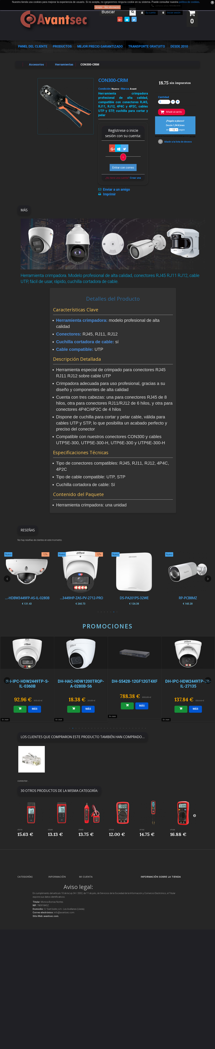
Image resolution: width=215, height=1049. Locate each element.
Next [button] (208, 578)
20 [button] (129, 728)
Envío (53, 922)
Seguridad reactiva (29, 931)
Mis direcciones (89, 900)
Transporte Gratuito (146, 46)
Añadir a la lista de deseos (178, 141)
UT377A (20, 830)
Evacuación (26, 1000)
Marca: (125, 88)
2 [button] (113, 612)
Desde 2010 (179, 46)
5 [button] (104, 612)
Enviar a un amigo (116, 189)
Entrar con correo (123, 167)
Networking (26, 904)
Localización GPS (28, 910)
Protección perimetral (30, 937)
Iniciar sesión (173, 12)
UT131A (111, 830)
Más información (112, 7)
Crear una (135, 177)
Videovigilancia (27, 889)
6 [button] (101, 612)
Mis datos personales (92, 905)
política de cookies (189, 2)
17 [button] (120, 728)
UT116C (142, 830)
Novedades (56, 889)
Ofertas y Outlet (28, 974)
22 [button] (136, 728)
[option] (188, 579)
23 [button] (139, 728)
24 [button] (142, 728)
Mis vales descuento (91, 894)
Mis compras (88, 883)
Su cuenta (151, 12)
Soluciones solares (29, 942)
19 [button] (126, 728)
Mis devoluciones (89, 889)
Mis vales (86, 911)
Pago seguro (57, 905)
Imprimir (109, 194)
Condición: (104, 88)
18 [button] (123, 728)
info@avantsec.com (158, 899)
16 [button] (117, 728)
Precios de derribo (59, 917)
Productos (62, 46)
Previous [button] (7, 578)
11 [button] (101, 728)
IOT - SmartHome (28, 963)
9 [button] (95, 728)
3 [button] (110, 612)
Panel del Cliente (32, 46)
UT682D (81, 830)
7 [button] (98, 612)
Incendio (24, 969)
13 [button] (107, 728)
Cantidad (163, 97)
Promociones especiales (62, 883)
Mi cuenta (86, 876)
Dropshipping (57, 938)
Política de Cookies (59, 953)
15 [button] (113, 728)
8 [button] (91, 728)
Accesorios (25, 958)
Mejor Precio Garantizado (100, 46)
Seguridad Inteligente (30, 883)
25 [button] (145, 728)
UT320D (50, 830)
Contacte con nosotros (61, 900)
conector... (23, 780)
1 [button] (117, 612)
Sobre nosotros (58, 911)
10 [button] (98, 728)
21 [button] (132, 728)
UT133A (172, 830)
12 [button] (104, 728)
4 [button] (107, 612)
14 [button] (110, 728)
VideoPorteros (27, 925)
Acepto (98, 7)
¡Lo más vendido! (58, 894)
